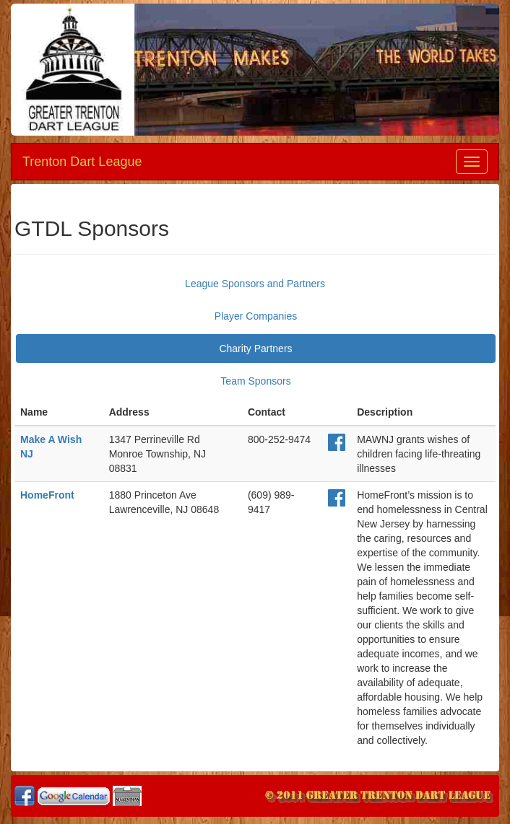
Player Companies (256, 316)
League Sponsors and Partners (255, 283)
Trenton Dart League (82, 161)
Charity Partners (255, 348)
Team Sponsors (255, 381)
